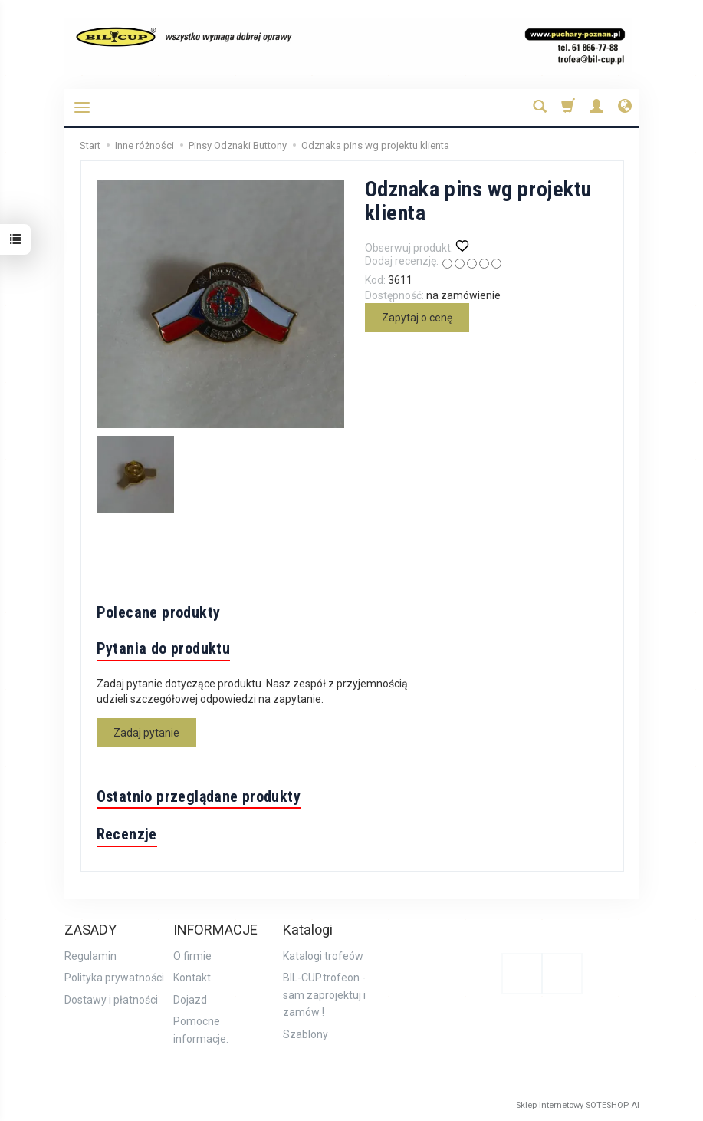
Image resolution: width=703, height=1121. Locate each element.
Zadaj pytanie (146, 733)
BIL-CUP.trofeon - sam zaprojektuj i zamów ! (324, 994)
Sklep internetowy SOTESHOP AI (577, 1105)
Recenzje (127, 834)
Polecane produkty (159, 612)
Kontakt (192, 977)
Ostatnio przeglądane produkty (199, 796)
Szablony (305, 1034)
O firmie (192, 956)
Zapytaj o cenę (417, 318)
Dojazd (190, 1000)
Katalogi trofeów (323, 956)
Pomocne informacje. (200, 1029)
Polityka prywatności (114, 977)
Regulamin (90, 956)
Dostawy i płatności (111, 1000)
